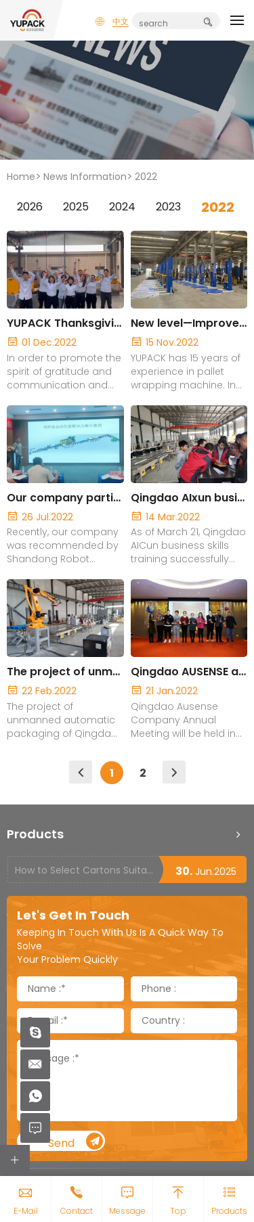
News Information (85, 176)
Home (21, 176)
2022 (146, 176)
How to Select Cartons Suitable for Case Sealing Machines (86, 870)
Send (76, 1142)
